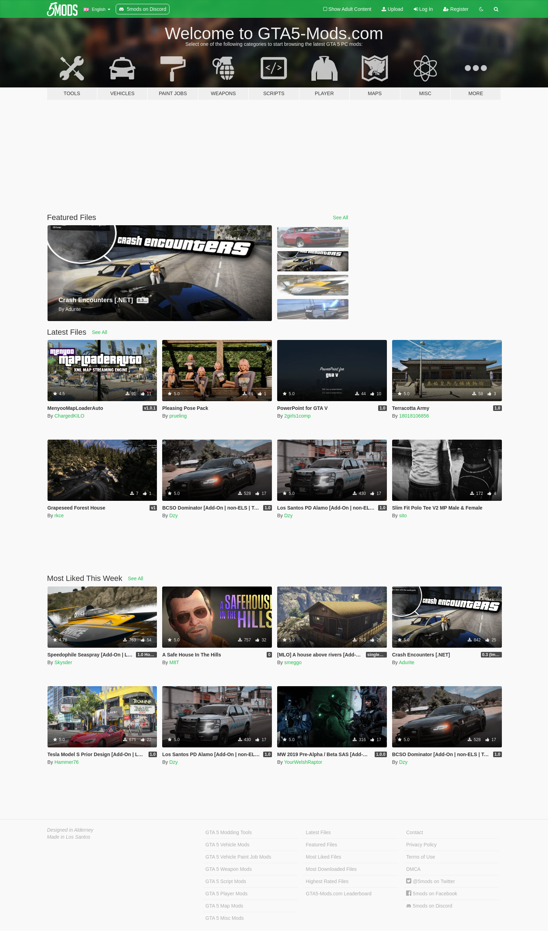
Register (455, 9)
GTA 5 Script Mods (226, 881)
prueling (178, 416)
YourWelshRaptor (303, 762)
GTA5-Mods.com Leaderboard (339, 893)
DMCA (413, 869)
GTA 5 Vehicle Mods (228, 844)
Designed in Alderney (70, 830)
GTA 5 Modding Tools (229, 832)
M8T (174, 662)
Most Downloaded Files (331, 869)
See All (340, 217)
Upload (392, 9)
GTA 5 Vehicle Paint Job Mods (238, 857)
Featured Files (321, 844)
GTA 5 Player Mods (226, 893)
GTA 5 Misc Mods (225, 918)
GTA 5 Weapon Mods (229, 869)
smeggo (293, 662)
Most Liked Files (323, 857)
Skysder (63, 662)
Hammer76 (67, 762)
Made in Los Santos (69, 837)
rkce (59, 515)
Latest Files (318, 832)
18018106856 (414, 416)
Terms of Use (420, 857)
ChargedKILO (70, 416)
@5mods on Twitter (430, 881)
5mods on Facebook (431, 893)
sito (403, 515)
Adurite (406, 662)
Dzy (173, 515)
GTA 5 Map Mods (224, 906)
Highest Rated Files (327, 881)
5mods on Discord (429, 906)
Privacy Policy (421, 844)
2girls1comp (297, 416)
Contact (414, 832)
